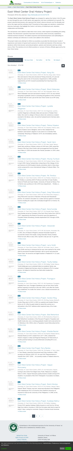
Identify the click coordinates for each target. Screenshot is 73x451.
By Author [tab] (39, 60)
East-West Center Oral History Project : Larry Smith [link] (37, 245)
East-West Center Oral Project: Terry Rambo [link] (34, 348)
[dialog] (36, 446)
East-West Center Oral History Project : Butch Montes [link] (38, 384)
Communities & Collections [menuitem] (31, 2)
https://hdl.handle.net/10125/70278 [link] (38, 15)
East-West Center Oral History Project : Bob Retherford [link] (38, 315)
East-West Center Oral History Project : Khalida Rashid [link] (38, 331)
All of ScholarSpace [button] (46, 2)
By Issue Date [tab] (29, 60)
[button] (59, 8)
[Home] (15, 2)
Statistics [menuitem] (58, 2)
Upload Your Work (21, 435)
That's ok (68, 448)
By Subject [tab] (57, 60)
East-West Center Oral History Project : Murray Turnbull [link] (38, 159)
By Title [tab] (48, 60)
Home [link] (9, 7)
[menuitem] (47, 2)
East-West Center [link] (18, 7)
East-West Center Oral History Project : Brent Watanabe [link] (39, 89)
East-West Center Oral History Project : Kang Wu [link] (36, 72)
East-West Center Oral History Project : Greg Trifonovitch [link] (39, 192)
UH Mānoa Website (22, 441)
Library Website (21, 439)
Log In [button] (63, 8)
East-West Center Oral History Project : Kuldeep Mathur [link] (38, 401)
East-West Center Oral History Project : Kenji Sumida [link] (37, 209)
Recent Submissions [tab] (15, 60)
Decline (62, 448)
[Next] (42, 416)
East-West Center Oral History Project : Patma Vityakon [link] (38, 125)
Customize (4, 448)
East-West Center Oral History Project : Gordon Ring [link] (37, 298)
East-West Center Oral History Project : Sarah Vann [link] (37, 142)
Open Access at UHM (21, 437)
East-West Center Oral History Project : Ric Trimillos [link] (37, 175)
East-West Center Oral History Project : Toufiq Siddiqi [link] (37, 262)
